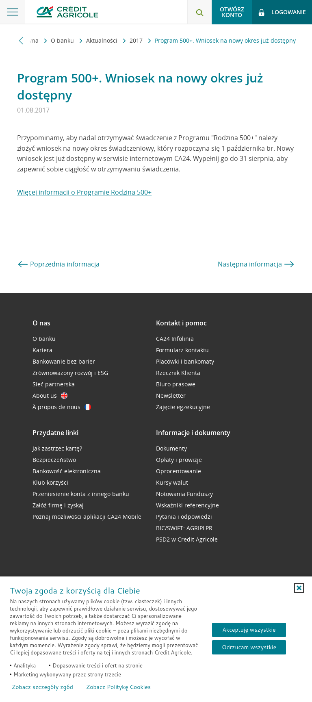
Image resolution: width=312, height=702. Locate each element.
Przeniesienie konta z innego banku (80, 494)
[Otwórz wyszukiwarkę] (199, 12)
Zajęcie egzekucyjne (183, 407)
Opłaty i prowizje (179, 460)
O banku (63, 40)
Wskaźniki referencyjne (187, 505)
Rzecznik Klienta (178, 373)
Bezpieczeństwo (54, 460)
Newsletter (171, 395)
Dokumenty (171, 448)
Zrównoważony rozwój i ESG (70, 373)
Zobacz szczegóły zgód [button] (42, 687)
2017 (137, 40)
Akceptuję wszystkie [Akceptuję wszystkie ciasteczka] (248, 630)
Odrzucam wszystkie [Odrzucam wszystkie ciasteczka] (249, 647)
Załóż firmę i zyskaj (58, 505)
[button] (299, 588)
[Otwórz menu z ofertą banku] (12, 12)
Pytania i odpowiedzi (184, 516)
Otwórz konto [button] (232, 12)
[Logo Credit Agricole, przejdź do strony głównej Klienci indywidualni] (67, 11)
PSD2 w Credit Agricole (187, 539)
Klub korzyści (50, 482)
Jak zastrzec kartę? (57, 448)
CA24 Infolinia (175, 338)
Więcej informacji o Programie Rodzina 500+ (84, 192)
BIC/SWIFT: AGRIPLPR (184, 528)
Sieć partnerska (53, 384)
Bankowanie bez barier (63, 361)
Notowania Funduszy (184, 494)
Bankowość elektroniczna (66, 471)
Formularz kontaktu (182, 350)
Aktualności (102, 40)
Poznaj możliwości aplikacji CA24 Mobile (86, 516)
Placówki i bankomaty (185, 361)
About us (49, 395)
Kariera (42, 350)
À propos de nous (61, 407)
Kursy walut (172, 482)
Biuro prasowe (175, 384)
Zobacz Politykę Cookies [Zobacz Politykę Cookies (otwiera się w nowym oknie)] (118, 687)
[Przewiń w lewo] (21, 40)
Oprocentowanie (178, 471)
